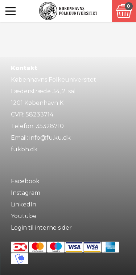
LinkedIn (23, 204)
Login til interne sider (41, 227)
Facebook (25, 181)
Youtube (24, 216)
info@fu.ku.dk (50, 137)
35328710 (50, 126)
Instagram (25, 192)
